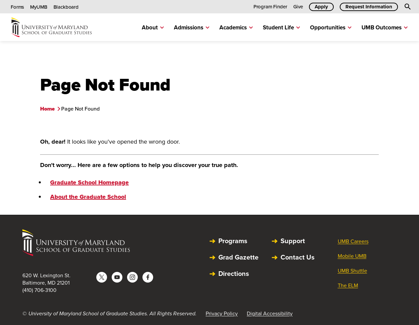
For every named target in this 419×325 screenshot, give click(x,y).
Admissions (191, 27)
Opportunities (330, 27)
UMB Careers (353, 241)
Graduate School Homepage (89, 182)
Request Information (368, 6)
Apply (321, 6)
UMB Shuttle (352, 271)
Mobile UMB (352, 256)
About (153, 27)
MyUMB (38, 7)
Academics (236, 27)
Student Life (281, 27)
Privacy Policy (222, 313)
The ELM (348, 285)
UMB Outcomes (384, 27)
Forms (17, 7)
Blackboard (66, 7)
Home (47, 109)
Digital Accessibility (270, 313)
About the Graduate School (88, 196)
